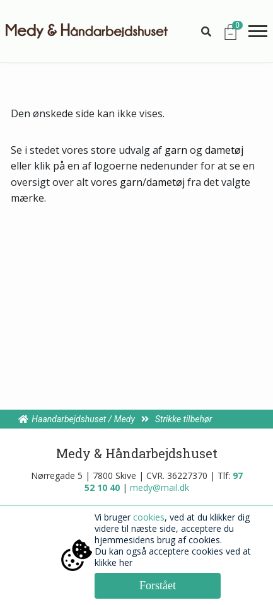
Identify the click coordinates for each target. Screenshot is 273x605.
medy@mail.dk (159, 487)
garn (176, 150)
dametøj (224, 150)
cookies (149, 517)
